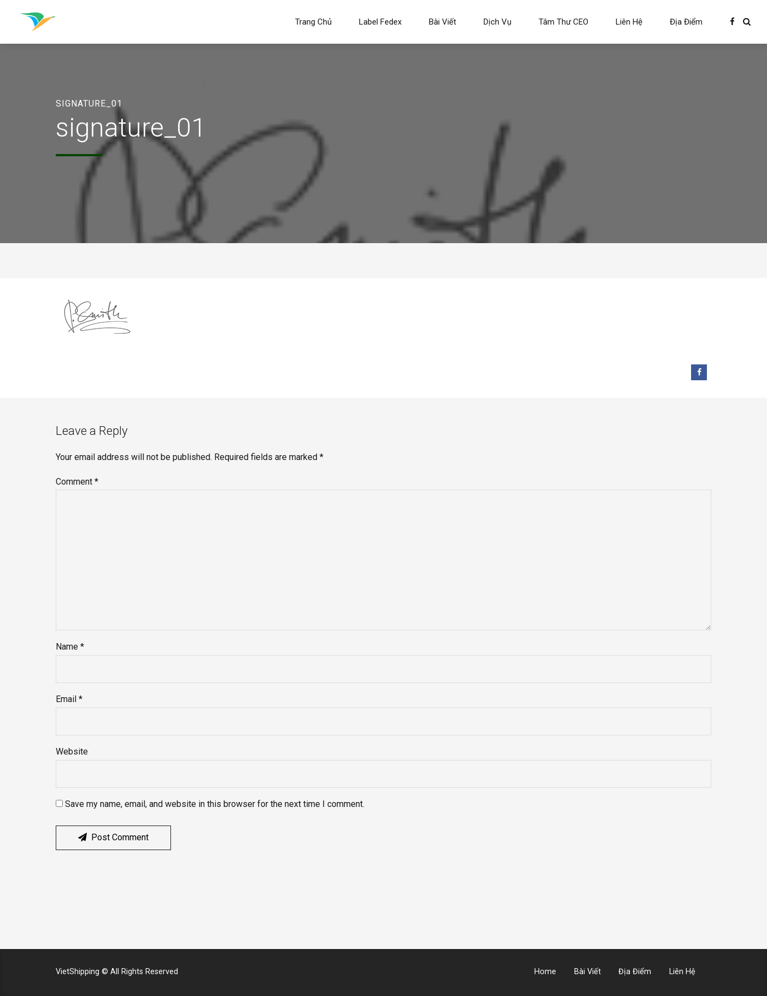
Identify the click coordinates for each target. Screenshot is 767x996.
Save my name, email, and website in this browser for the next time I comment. (214, 804)
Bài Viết (442, 22)
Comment (77, 481)
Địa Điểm (686, 22)
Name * (70, 646)
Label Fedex (380, 22)
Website (72, 751)
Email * (69, 699)
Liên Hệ (629, 22)
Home (545, 971)
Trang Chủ (313, 22)
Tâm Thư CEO (563, 22)
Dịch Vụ (497, 22)
